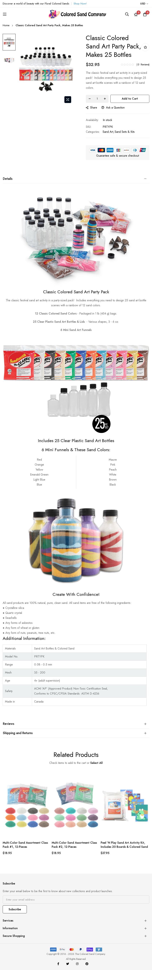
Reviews (8, 723)
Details (8, 178)
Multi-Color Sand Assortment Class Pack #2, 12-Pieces (74, 845)
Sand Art (108, 132)
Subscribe (15, 909)
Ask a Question (113, 107)
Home (6, 25)
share (91, 107)
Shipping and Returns (18, 733)
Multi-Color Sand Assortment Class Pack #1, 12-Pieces (25, 845)
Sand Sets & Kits (125, 132)
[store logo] (76, 14)
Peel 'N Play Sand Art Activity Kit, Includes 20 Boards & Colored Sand (124, 845)
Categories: (93, 132)
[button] (144, 3)
